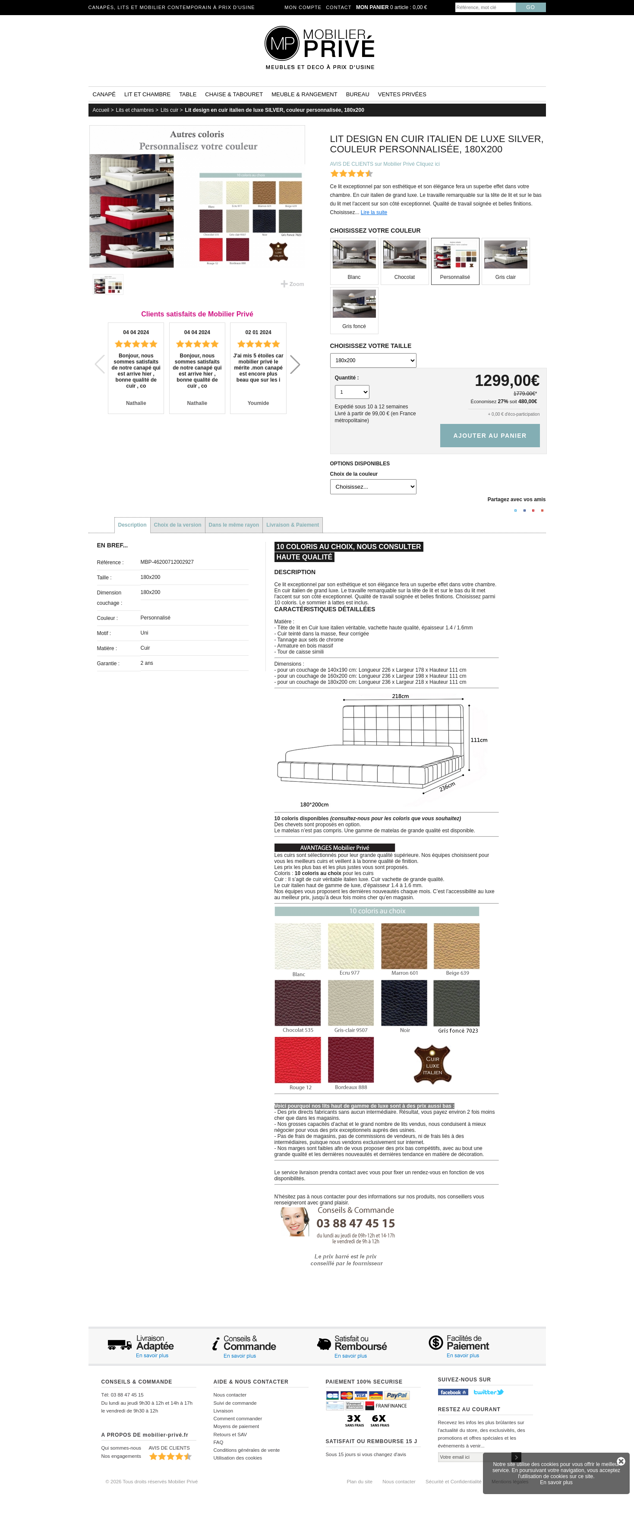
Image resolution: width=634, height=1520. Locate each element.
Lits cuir (169, 110)
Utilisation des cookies (238, 1457)
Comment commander (238, 1418)
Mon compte (303, 7)
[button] (295, 364)
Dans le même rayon (234, 525)
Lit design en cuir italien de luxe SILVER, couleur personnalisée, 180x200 (274, 110)
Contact (338, 7)
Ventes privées (402, 94)
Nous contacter (230, 1394)
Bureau (357, 94)
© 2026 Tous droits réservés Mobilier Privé (152, 1481)
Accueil (101, 110)
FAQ (219, 1442)
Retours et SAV (230, 1434)
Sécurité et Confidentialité (454, 1481)
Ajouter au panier (490, 435)
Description (132, 525)
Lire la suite (374, 212)
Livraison (223, 1410)
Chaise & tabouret (234, 94)
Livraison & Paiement (292, 525)
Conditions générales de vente (247, 1450)
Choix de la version (178, 525)
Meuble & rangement (304, 94)
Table (187, 94)
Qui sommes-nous (121, 1447)
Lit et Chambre (147, 94)
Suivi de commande (235, 1403)
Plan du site (360, 1481)
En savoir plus (556, 1482)
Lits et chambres (135, 110)
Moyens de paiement (236, 1426)
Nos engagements (121, 1456)
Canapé (104, 94)
